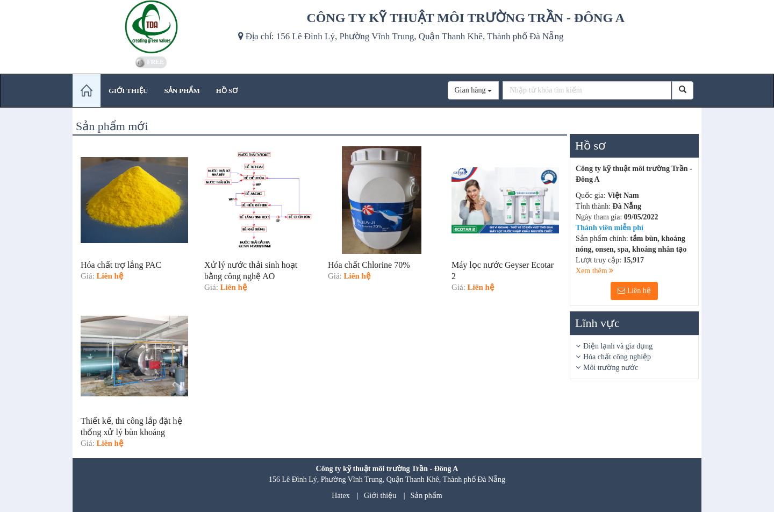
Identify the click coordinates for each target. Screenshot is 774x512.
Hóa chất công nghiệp (617, 357)
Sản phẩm (426, 496)
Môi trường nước (610, 368)
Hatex (340, 496)
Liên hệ (634, 291)
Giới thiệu (380, 496)
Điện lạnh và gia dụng (618, 346)
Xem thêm (594, 271)
